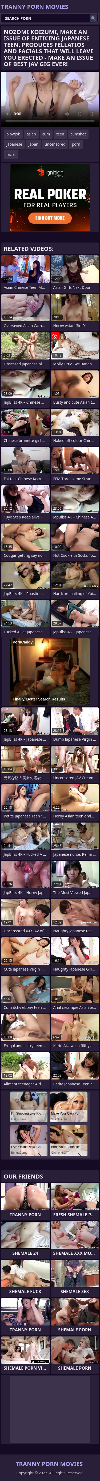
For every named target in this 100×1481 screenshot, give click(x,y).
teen (60, 134)
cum (46, 134)
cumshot (78, 134)
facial (10, 154)
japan (33, 144)
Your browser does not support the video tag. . (50, 99)
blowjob (13, 134)
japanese (14, 144)
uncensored (55, 144)
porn (76, 144)
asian (31, 134)
